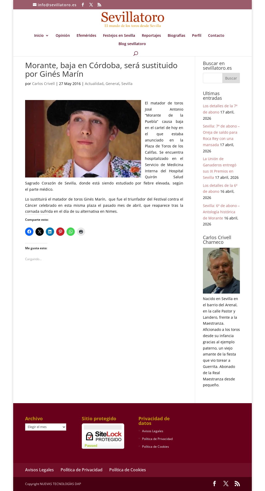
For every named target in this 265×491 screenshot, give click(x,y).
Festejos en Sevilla (119, 36)
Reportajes (151, 36)
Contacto (216, 36)
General (112, 83)
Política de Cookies (155, 446)
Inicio (39, 36)
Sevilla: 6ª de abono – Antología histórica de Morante (221, 211)
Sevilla (126, 83)
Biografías (176, 36)
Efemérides (86, 36)
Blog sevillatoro (132, 44)
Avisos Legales (152, 431)
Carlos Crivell (43, 83)
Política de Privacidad (157, 439)
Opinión (63, 36)
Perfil (196, 36)
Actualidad (94, 83)
